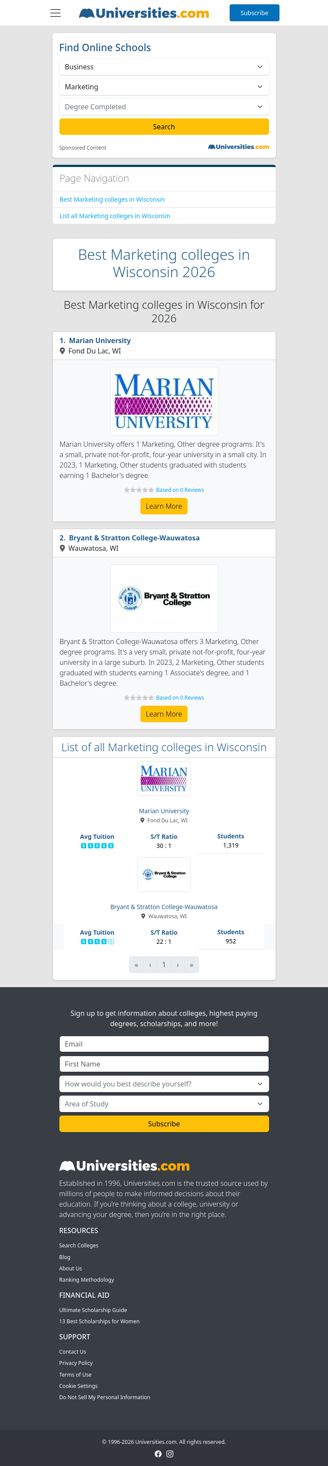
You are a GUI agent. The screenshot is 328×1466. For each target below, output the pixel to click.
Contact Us (72, 1351)
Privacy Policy (76, 1363)
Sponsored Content (83, 148)
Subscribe (254, 13)
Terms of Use (75, 1374)
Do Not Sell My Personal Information (104, 1397)
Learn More (164, 506)
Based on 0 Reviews (180, 490)
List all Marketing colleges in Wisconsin (115, 216)
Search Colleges (79, 1245)
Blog (65, 1257)
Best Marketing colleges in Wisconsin (112, 199)
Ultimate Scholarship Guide (93, 1310)
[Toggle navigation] (55, 13)
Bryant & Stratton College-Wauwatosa (134, 538)
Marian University (100, 340)
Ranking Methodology (86, 1279)
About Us (70, 1268)
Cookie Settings (78, 1386)
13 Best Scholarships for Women (99, 1321)
